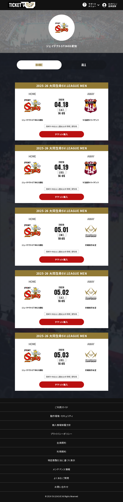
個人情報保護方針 (61, 424)
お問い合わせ (61, 486)
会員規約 (61, 442)
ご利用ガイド (61, 407)
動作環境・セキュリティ (61, 415)
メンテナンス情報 (61, 469)
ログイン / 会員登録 (109, 4)
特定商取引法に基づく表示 (61, 460)
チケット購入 (61, 134)
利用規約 (61, 451)
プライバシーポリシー (61, 433)
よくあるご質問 (61, 478)
